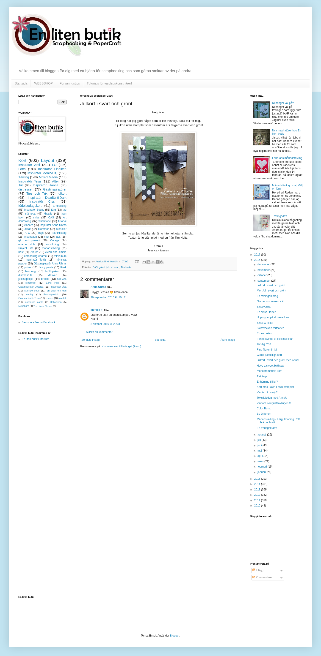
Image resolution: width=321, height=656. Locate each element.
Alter (55, 181)
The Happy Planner (43, 306)
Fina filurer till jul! (267, 349)
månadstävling (51, 248)
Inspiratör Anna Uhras (53, 225)
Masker (51, 275)
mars (260, 461)
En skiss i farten (266, 312)
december (264, 264)
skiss (36, 217)
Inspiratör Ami (29, 165)
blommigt (30, 271)
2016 (257, 259)
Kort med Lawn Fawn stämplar (275, 387)
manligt (29, 294)
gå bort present (29, 240)
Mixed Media (48, 177)
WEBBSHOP (43, 83)
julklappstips (25, 278)
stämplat (30, 213)
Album (34, 252)
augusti (262, 434)
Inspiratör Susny (34, 209)
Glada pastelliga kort (269, 355)
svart (116, 267)
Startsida (21, 83)
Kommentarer (262, 577)
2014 (257, 484)
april (260, 455)
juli (259, 439)
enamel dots (26, 244)
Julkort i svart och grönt (271, 285)
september (264, 280)
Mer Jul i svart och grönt (271, 290)
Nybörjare (23, 306)
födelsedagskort (30, 205)
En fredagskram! (267, 428)
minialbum (60, 256)
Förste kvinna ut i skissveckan (275, 338)
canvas (49, 298)
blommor (43, 229)
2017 (257, 254)
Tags (41, 232)
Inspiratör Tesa (29, 181)
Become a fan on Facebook (38, 322)
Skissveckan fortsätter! (271, 328)
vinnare (28, 225)
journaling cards (34, 302)
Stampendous (32, 290)
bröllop (45, 278)
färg (53, 209)
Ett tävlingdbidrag (267, 296)
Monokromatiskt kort (269, 371)
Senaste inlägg (90, 339)
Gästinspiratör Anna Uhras (50, 263)
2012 (257, 494)
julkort (109, 267)
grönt (102, 267)
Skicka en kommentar (99, 332)
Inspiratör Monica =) (42, 173)
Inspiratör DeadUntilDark (47, 197)
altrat (28, 229)
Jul (20, 185)
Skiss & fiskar (265, 322)
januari (261, 472)
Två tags (262, 376)
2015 (257, 478)
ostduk (62, 298)
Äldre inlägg (228, 339)
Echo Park (53, 282)
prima (28, 267)
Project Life (25, 248)
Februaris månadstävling (287, 158)
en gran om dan (56, 290)
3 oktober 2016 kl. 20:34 (105, 324)
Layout (47, 160)
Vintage (54, 240)
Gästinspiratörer (54, 189)
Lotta (22, 169)
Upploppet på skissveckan (273, 317)
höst (21, 252)
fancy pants (46, 267)
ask (58, 236)
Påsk (63, 267)
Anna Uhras (98, 287)
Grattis (48, 213)
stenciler (61, 229)
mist (46, 236)
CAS (95, 267)
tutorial (62, 221)
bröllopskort (52, 271)
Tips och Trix (36, 193)
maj (260, 450)
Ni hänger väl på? (283, 103)
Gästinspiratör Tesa (29, 298)
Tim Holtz (126, 267)
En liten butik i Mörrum (35, 339)
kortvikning (52, 244)
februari (262, 466)
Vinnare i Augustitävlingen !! (274, 403)
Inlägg (257, 570)
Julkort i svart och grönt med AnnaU (278, 360)
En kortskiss (264, 333)
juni (260, 445)
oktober (262, 275)
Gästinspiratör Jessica (30, 286)
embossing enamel (35, 256)
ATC (27, 232)
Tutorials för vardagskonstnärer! (109, 83)
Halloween (55, 302)
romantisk (30, 282)
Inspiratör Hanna (45, 185)
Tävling (23, 177)
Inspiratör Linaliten (52, 169)
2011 (257, 500)
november (264, 270)
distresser (25, 189)
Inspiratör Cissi (42, 201)
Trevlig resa (264, 344)
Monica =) (97, 309)
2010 (257, 505)
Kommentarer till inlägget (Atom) (121, 346)
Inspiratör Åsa (58, 286)
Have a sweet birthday (270, 365)
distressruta (25, 275)
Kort (22, 160)
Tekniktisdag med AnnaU (272, 397)
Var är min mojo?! (267, 392)
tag (64, 209)
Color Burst (264, 408)
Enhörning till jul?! (268, 381)
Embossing (59, 205)
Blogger (174, 635)
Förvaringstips (70, 83)
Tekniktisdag (58, 232)
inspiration (30, 236)
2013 (257, 489)
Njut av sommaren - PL (271, 301)
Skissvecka (264, 306)
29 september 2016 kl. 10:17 (108, 297)
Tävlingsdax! (280, 216)
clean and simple (55, 252)
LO (54, 165)
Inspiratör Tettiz (36, 259)
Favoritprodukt (51, 294)
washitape (45, 221)
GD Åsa (61, 279)
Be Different (264, 413)
